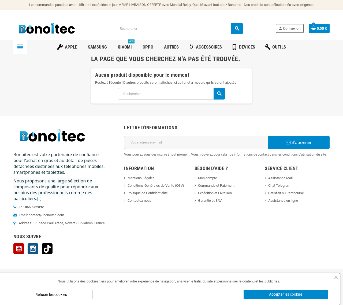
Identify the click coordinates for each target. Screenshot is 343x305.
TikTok (47, 248)
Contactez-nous (139, 201)
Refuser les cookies (51, 294)
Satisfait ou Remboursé (286, 193)
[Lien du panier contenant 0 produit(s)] (319, 28)
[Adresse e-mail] (196, 142)
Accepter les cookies (286, 294)
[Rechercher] (178, 28)
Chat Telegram (279, 185)
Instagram (33, 248)
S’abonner (299, 142)
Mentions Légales (141, 178)
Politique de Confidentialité (148, 193)
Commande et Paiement (216, 185)
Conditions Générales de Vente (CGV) (156, 185)
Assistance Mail (280, 178)
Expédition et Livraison (215, 193)
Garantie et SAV (210, 201)
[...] (39, 199)
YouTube (18, 248)
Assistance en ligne (283, 201)
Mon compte (207, 178)
